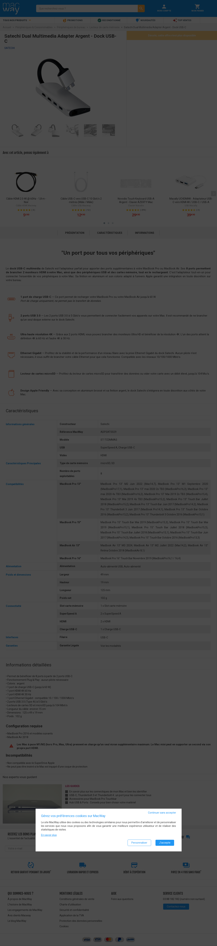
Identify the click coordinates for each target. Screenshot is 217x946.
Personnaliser (139, 842)
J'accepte (164, 842)
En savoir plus (49, 835)
